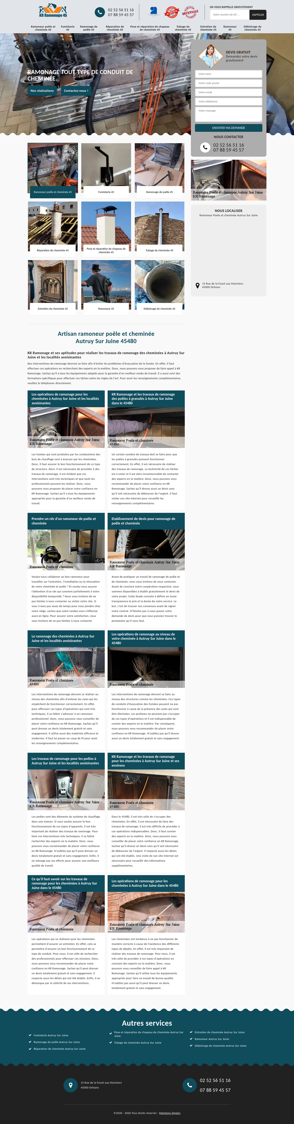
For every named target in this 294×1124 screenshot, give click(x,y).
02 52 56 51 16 (121, 9)
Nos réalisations (42, 91)
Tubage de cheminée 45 (183, 28)
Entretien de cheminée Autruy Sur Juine (220, 1032)
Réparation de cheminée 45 (115, 28)
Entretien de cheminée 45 (208, 28)
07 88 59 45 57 (121, 14)
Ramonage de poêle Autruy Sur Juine (57, 1042)
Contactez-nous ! (76, 91)
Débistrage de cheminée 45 (252, 28)
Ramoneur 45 (230, 28)
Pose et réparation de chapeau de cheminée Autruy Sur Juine (149, 1034)
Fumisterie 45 (68, 28)
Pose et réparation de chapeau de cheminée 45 (149, 28)
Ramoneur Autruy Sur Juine (212, 1039)
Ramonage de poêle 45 (89, 28)
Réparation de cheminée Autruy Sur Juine (60, 1049)
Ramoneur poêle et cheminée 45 (43, 28)
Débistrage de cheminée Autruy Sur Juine (220, 1046)
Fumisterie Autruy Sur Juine (51, 1035)
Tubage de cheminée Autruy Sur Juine (137, 1042)
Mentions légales (169, 1113)
